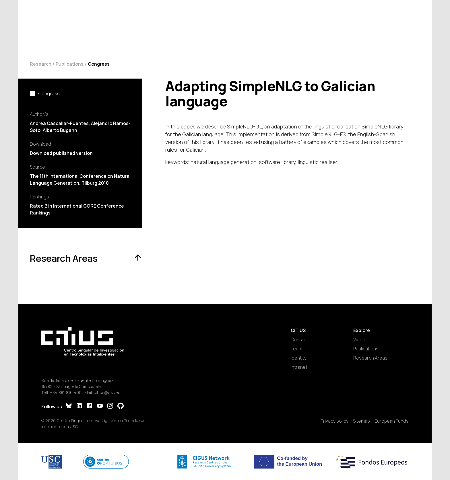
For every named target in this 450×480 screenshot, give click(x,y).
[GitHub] (120, 406)
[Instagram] (110, 406)
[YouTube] (99, 406)
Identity (299, 358)
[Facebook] (89, 406)
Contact (299, 339)
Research (40, 64)
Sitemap (361, 421)
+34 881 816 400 (66, 392)
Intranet (299, 367)
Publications (70, 64)
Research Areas (370, 358)
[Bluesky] (68, 406)
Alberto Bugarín (60, 130)
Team (296, 349)
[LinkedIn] (79, 406)
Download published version (61, 153)
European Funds (392, 421)
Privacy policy (334, 421)
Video (359, 339)
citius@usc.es (107, 392)
